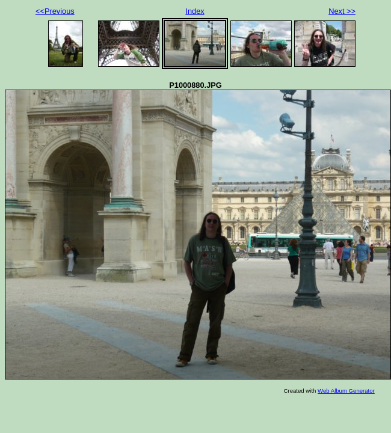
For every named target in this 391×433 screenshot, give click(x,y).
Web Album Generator (346, 390)
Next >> (342, 11)
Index (194, 11)
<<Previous (55, 11)
